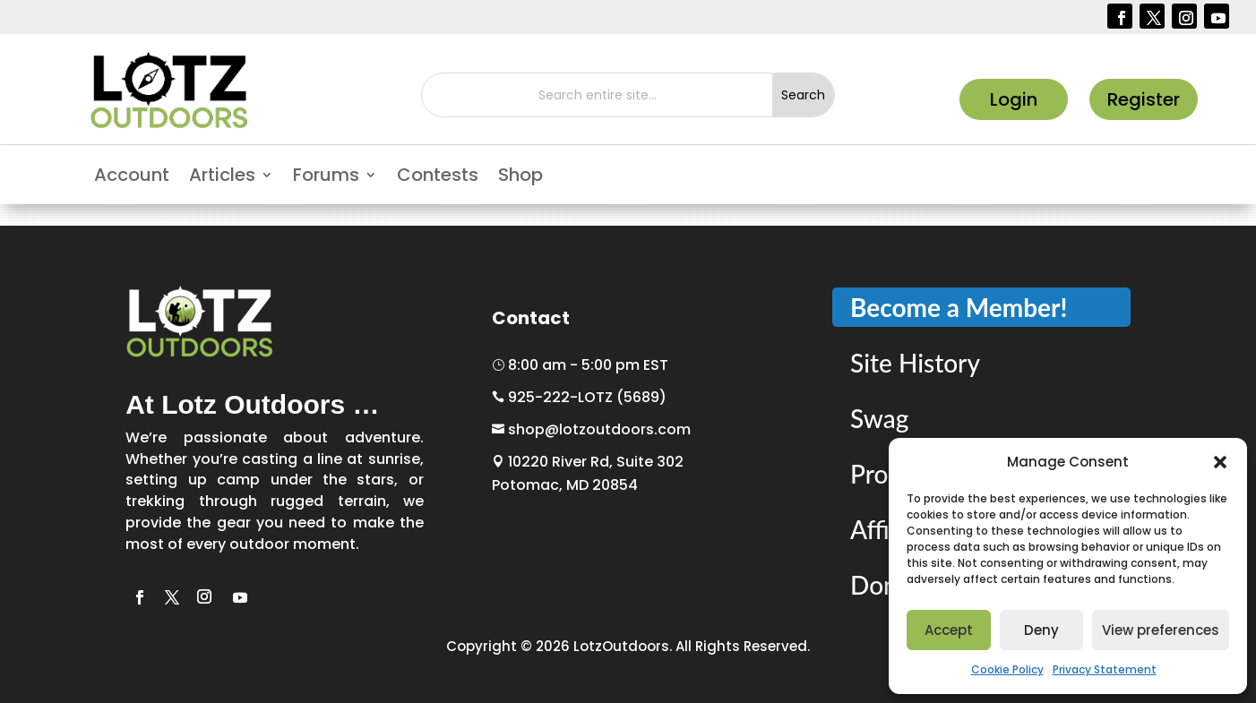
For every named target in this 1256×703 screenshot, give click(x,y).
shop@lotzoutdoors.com (591, 429)
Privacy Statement (1105, 669)
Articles (222, 177)
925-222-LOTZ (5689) (579, 397)
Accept (949, 630)
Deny (1041, 630)
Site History (915, 362)
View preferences (1160, 630)
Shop (520, 177)
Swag (879, 418)
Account (131, 177)
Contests (437, 177)
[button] (1220, 462)
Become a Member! (958, 307)
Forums (326, 177)
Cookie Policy (1007, 669)
